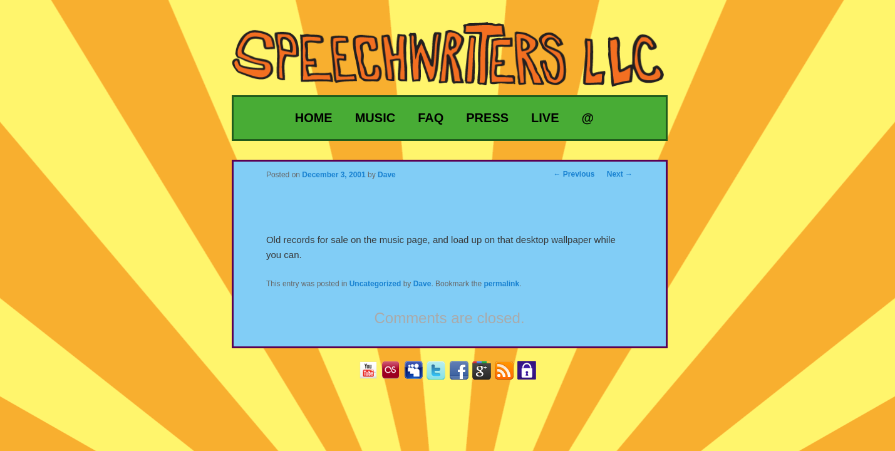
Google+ (486, 374)
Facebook (464, 374)
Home (314, 118)
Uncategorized (375, 283)
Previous (574, 174)
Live (545, 118)
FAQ (430, 118)
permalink (501, 283)
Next (620, 174)
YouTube (373, 374)
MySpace (418, 374)
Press (487, 118)
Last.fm (395, 374)
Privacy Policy (531, 374)
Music (375, 118)
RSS (509, 374)
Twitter (441, 374)
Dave (422, 283)
